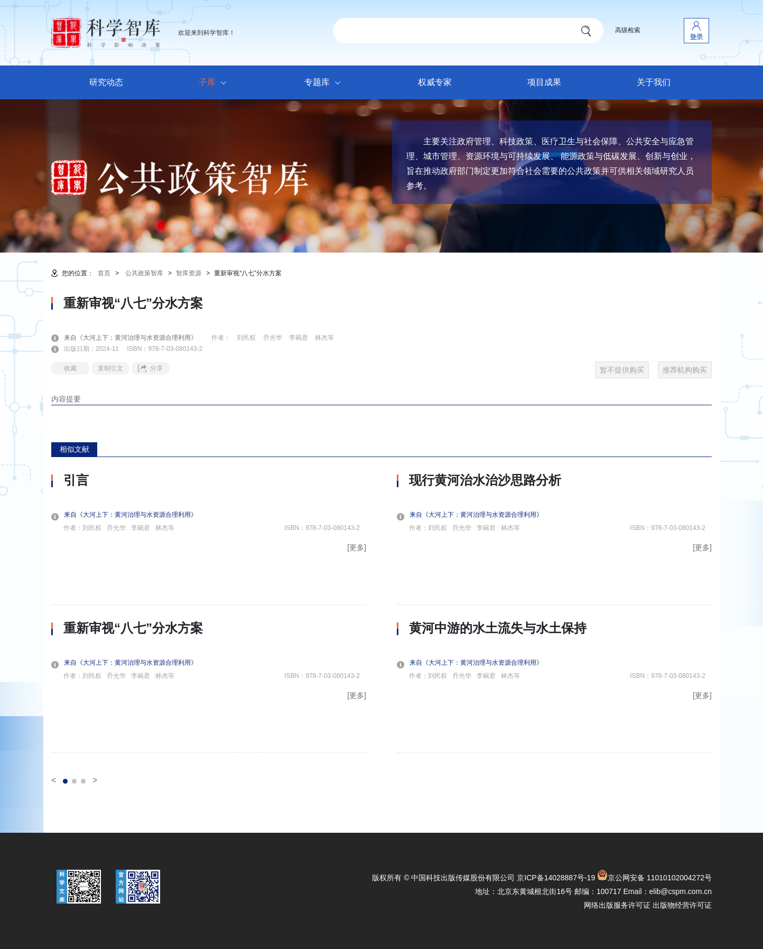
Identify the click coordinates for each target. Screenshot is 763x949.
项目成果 (544, 82)
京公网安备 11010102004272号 (654, 877)
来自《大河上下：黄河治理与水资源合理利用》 (137, 337)
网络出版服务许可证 (617, 905)
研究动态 (106, 82)
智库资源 (188, 273)
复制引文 (110, 368)
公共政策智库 (144, 273)
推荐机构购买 (685, 370)
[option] (209, 613)
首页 (104, 273)
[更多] (356, 547)
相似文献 (74, 449)
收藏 (70, 368)
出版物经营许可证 (682, 905)
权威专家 (435, 82)
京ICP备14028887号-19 (556, 877)
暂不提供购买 (622, 370)
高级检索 (627, 30)
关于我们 (654, 82)
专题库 (325, 83)
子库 (215, 83)
